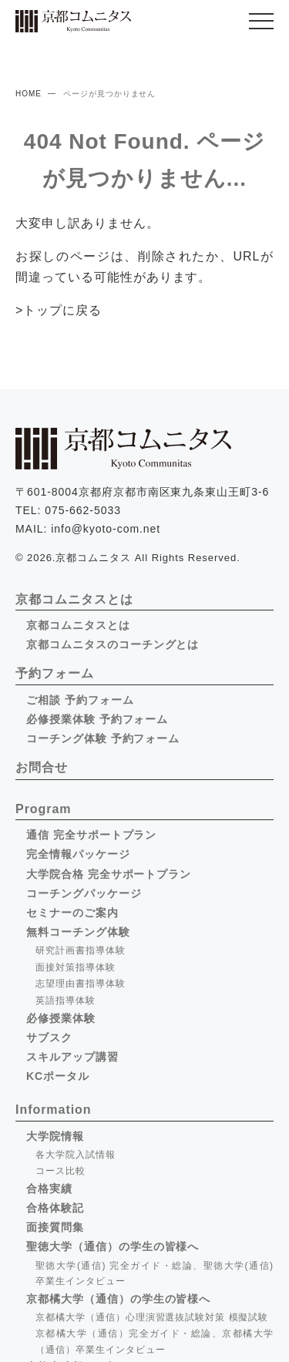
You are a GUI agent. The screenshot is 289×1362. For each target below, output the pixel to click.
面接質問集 (55, 1227)
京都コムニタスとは (78, 625)
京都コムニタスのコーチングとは (112, 644)
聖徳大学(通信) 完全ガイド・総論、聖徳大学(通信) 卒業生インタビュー (154, 1273)
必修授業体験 (61, 1018)
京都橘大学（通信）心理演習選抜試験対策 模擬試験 (151, 1317)
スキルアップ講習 (72, 1057)
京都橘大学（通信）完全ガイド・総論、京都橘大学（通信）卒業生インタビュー (154, 1341)
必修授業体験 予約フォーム (97, 719)
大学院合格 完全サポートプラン (108, 874)
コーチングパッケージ (84, 893)
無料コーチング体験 (78, 932)
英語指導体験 (65, 1000)
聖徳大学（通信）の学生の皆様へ (112, 1246)
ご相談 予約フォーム (80, 700)
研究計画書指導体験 (80, 950)
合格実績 (49, 1188)
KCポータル (57, 1076)
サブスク (49, 1037)
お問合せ (41, 767)
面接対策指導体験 (75, 967)
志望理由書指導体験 (80, 983)
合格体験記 (55, 1208)
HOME (28, 93)
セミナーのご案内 (72, 912)
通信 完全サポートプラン (91, 835)
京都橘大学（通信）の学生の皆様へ (118, 1299)
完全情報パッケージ (78, 854)
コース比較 (60, 1170)
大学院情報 (55, 1136)
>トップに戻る (58, 310)
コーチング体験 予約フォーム (103, 738)
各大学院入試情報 (75, 1154)
